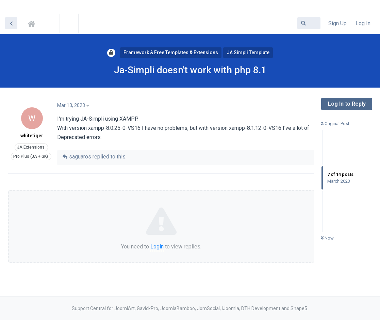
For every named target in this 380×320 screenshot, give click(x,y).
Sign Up (337, 23)
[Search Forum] (308, 23)
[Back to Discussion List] (11, 23)
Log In (363, 23)
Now (327, 238)
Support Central (33, 23)
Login (157, 246)
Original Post (335, 123)
